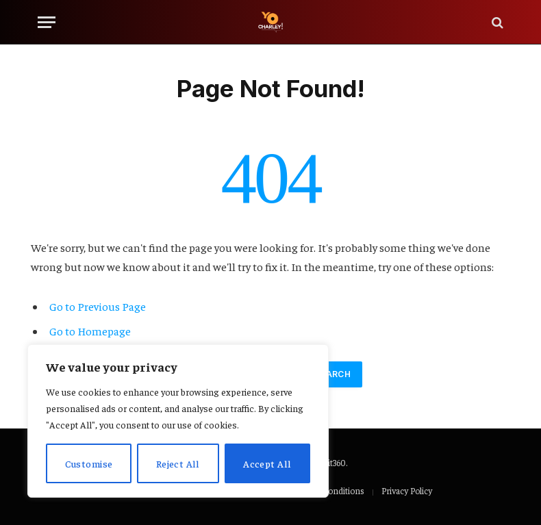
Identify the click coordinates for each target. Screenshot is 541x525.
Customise (89, 463)
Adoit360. (330, 462)
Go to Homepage (90, 331)
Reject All (178, 463)
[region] (178, 421)
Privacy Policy (406, 490)
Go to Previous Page (97, 306)
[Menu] (46, 22)
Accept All (267, 463)
